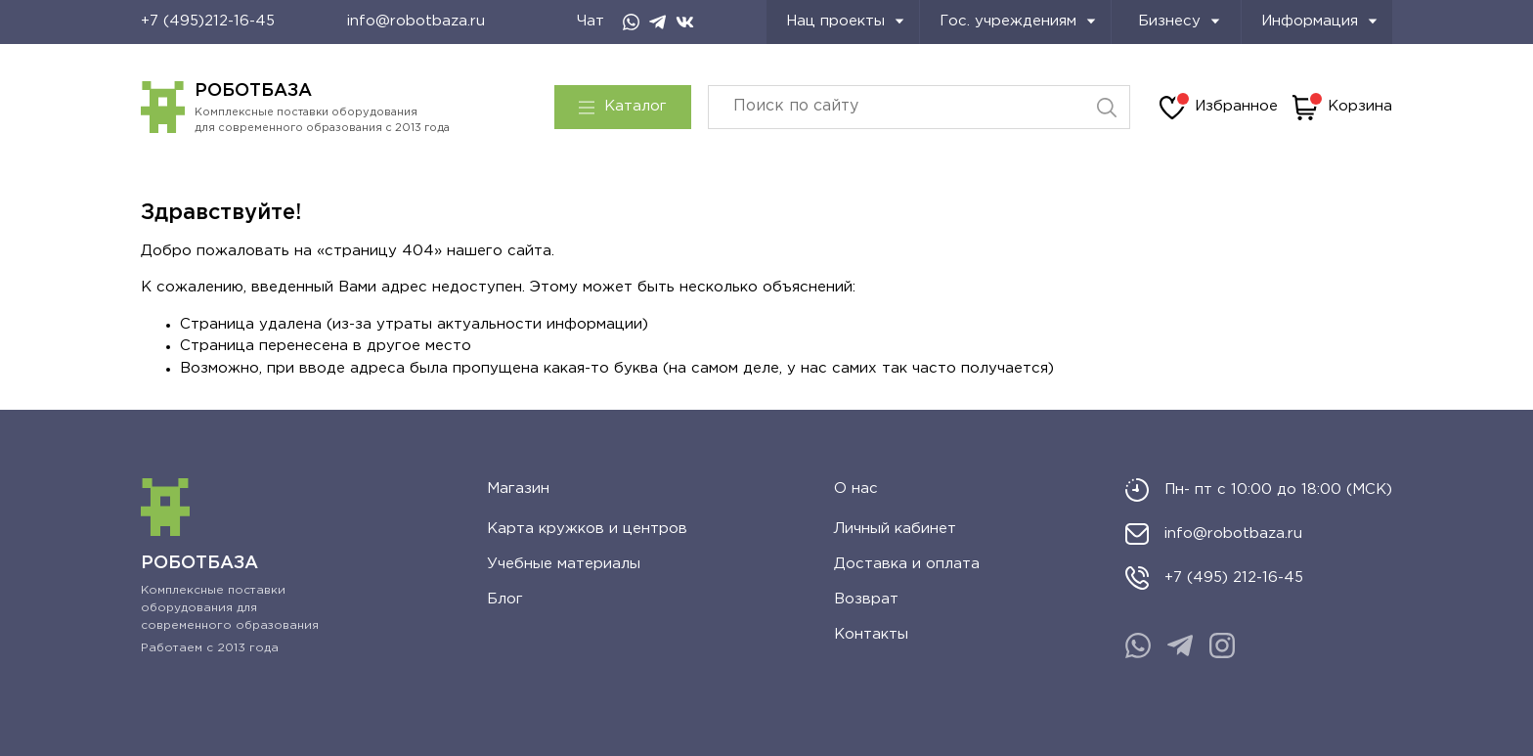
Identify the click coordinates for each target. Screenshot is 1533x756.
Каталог (623, 106)
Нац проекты (845, 21)
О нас (856, 488)
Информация (1319, 21)
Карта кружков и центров (587, 528)
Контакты (871, 634)
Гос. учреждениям (1018, 21)
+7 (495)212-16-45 (208, 21)
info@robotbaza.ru (416, 21)
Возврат (866, 599)
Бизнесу (1179, 21)
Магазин (518, 488)
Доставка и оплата (907, 563)
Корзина (1342, 107)
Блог (505, 599)
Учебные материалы (563, 563)
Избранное (1219, 107)
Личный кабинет (895, 528)
